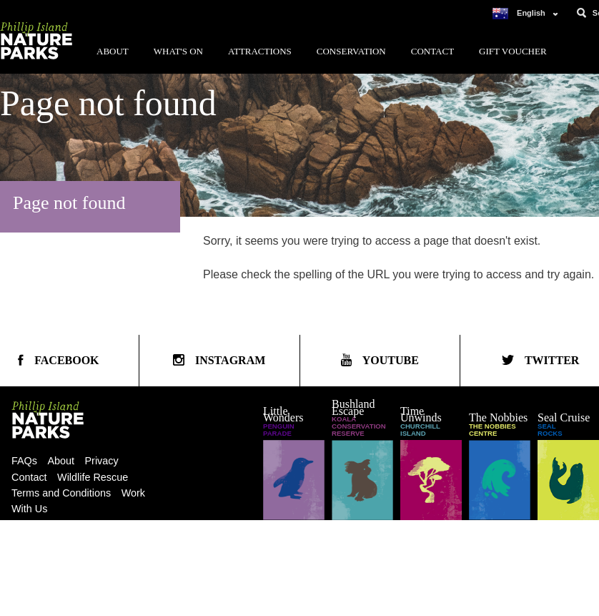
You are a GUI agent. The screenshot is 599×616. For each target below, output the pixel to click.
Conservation (351, 51)
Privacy (102, 460)
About (112, 51)
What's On (178, 51)
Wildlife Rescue (92, 477)
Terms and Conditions (61, 493)
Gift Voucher (513, 51)
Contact (432, 51)
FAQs (24, 460)
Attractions (260, 51)
